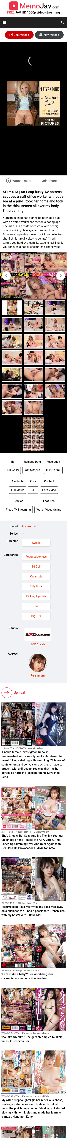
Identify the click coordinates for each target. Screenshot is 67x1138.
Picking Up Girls (36, 596)
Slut (36, 606)
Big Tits (36, 616)
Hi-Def (36, 566)
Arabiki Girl (29, 526)
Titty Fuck (36, 586)
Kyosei (36, 543)
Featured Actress (36, 556)
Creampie (36, 576)
